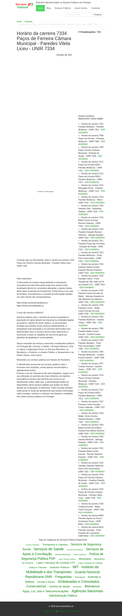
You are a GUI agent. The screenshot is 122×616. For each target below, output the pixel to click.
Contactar (95, 8)
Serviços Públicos (63, 8)
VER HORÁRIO (92, 171)
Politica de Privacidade (68, 611)
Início (40, 8)
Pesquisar (98, 15)
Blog (49, 8)
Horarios (28, 21)
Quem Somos (81, 8)
